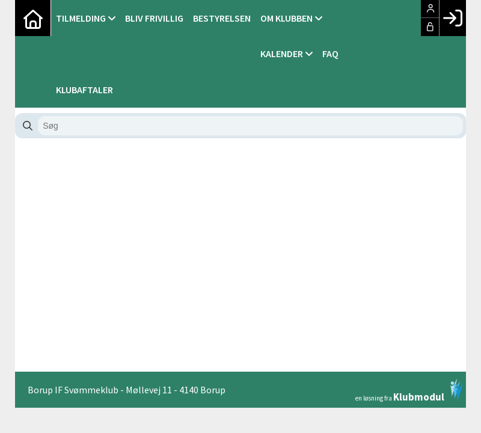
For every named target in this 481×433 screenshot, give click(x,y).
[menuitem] (33, 18)
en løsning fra (409, 390)
